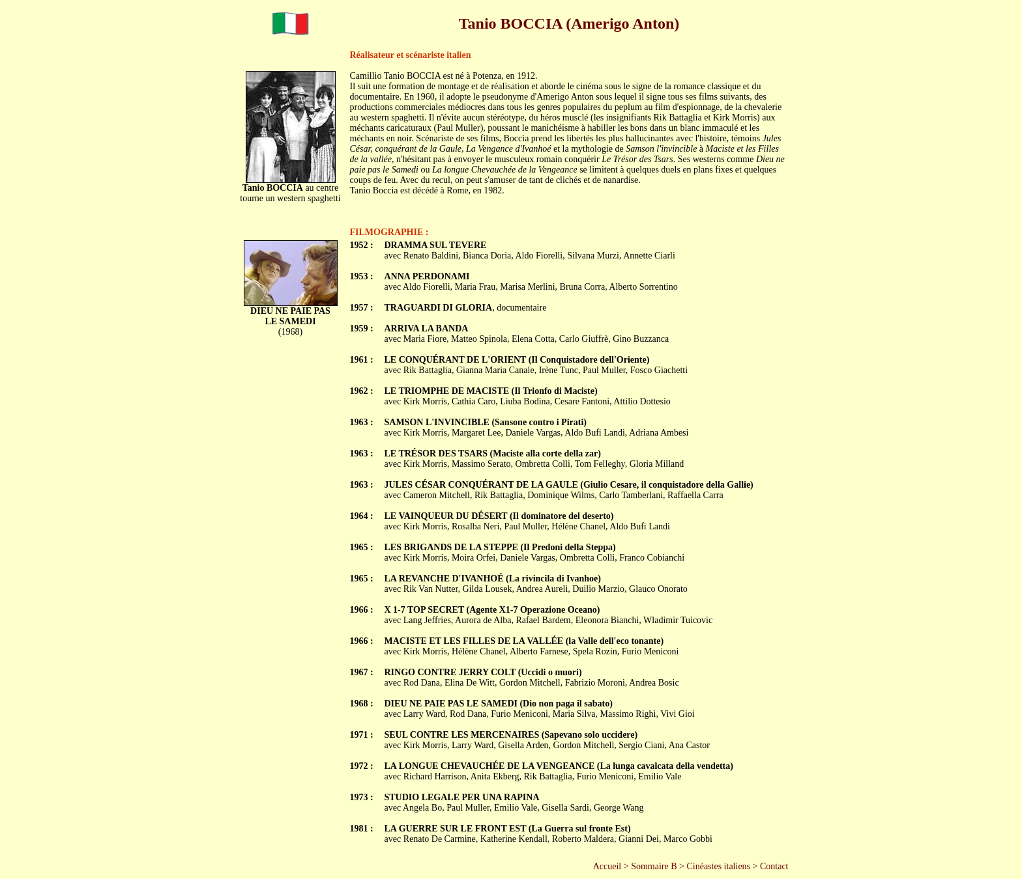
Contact (774, 866)
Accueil (607, 866)
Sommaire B (654, 866)
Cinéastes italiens (718, 866)
